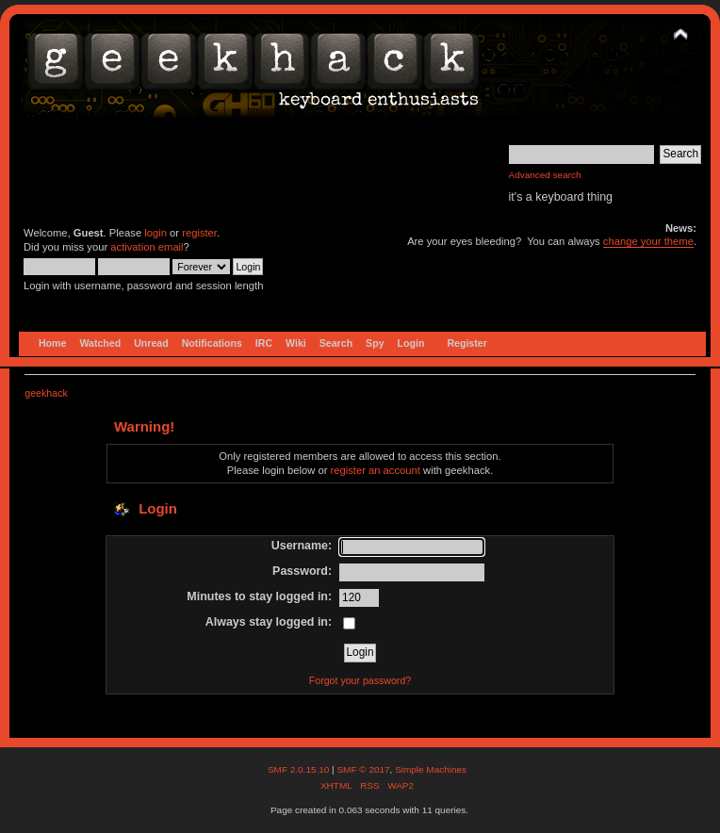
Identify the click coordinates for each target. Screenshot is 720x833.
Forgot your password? (360, 680)
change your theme (648, 241)
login (155, 232)
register (199, 232)
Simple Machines (430, 769)
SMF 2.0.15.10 (300, 769)
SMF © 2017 (362, 769)
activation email (146, 247)
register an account (375, 470)
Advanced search (545, 175)
